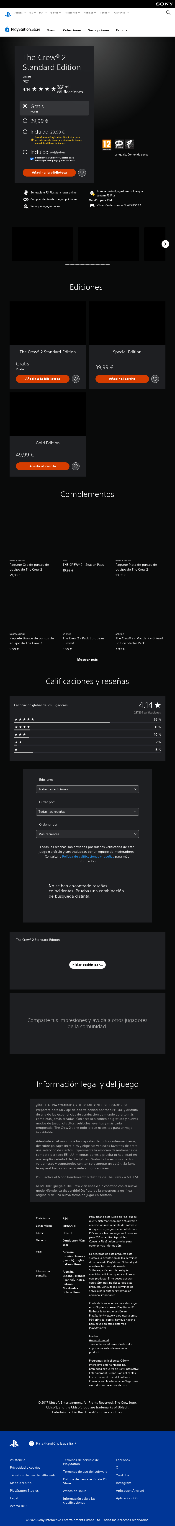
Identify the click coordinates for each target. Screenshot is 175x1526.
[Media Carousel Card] (42, 240)
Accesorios (71, 12)
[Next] (165, 240)
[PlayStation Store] (24, 25)
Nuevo (51, 26)
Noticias (88, 12)
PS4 (41, 12)
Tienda (103, 12)
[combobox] (87, 785)
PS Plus (54, 12)
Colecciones (72, 26)
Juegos (18, 12)
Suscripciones (98, 26)
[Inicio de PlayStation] (8, 12)
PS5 (31, 12)
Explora (121, 26)
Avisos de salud (99, 1336)
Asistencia (120, 12)
